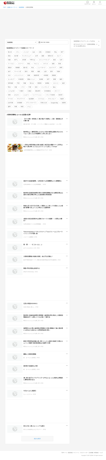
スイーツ (21, 63)
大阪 (15, 87)
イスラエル (41, 98)
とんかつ (26, 95)
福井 (63, 83)
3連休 (58, 71)
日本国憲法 (47, 91)
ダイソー (57, 91)
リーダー (87, 4)
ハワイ (23, 87)
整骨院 (40, 83)
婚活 (54, 60)
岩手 (48, 79)
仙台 (33, 52)
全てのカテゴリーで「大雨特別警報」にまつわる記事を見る (86, 45)
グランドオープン (31, 102)
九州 (61, 60)
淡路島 (64, 102)
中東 (29, 87)
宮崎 (9, 95)
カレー (59, 56)
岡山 (55, 52)
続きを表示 (37, 438)
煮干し (16, 60)
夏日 (51, 71)
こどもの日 (11, 91)
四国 (32, 71)
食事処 (47, 83)
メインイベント (19, 75)
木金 (32, 67)
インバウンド (45, 87)
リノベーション (37, 95)
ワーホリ (10, 98)
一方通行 (21, 91)
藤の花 (25, 67)
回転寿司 (37, 91)
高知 (9, 56)
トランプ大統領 (50, 95)
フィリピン (11, 63)
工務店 (29, 91)
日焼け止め (43, 102)
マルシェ (36, 63)
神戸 (62, 52)
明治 (9, 87)
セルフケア (52, 67)
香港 (59, 63)
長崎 (28, 75)
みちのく (17, 95)
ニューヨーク (41, 67)
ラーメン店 (17, 71)
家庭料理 (36, 75)
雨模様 (54, 75)
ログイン (94, 4)
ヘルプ (101, 452)
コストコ (55, 83)
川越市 (62, 98)
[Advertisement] (53, 24)
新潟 (26, 71)
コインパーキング (44, 60)
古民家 (24, 60)
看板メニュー (31, 79)
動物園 (18, 67)
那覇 (54, 79)
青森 (24, 83)
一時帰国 (45, 75)
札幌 (9, 60)
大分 (9, 75)
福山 (54, 87)
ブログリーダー (84, 452)
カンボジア (11, 79)
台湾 (36, 56)
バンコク (26, 52)
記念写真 (10, 102)
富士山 (32, 83)
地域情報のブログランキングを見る (84, 41)
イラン (18, 52)
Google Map (54, 102)
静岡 (61, 67)
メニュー (100, 4)
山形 (45, 71)
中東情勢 (21, 79)
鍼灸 (39, 71)
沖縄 (15, 106)
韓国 (22, 106)
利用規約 (96, 452)
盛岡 (9, 106)
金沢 (9, 71)
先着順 (41, 79)
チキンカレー (52, 98)
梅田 (61, 79)
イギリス (45, 63)
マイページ (76, 452)
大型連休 (48, 52)
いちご (29, 106)
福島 (53, 63)
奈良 (36, 87)
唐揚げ (10, 67)
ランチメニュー (26, 56)
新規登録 (70, 452)
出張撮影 (19, 102)
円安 (18, 83)
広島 (40, 52)
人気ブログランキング (9, 3)
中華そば (32, 60)
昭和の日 (50, 56)
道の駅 (16, 56)
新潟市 (61, 95)
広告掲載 (91, 452)
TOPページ (64, 452)
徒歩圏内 (31, 98)
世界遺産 (10, 83)
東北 (28, 63)
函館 (43, 56)
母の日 (10, 52)
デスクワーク (21, 98)
